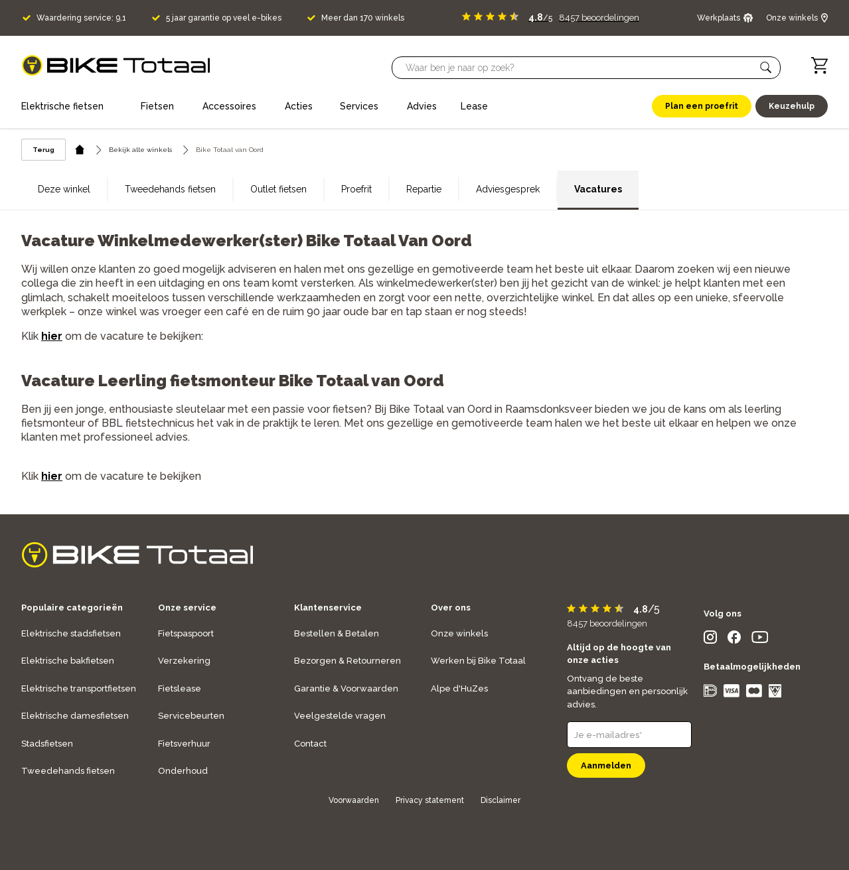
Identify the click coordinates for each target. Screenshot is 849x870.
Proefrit (356, 189)
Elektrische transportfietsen (78, 688)
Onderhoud (183, 771)
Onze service (187, 608)
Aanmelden (606, 765)
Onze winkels (459, 633)
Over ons (451, 608)
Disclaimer (500, 800)
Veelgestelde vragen (340, 716)
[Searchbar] (580, 68)
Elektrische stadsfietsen (71, 633)
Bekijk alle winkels (140, 149)
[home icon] (80, 150)
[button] (766, 68)
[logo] (115, 65)
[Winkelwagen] (819, 65)
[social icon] (710, 640)
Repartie (423, 189)
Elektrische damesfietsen (75, 716)
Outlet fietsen (278, 189)
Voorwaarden (354, 800)
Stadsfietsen (47, 744)
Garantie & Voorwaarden (346, 688)
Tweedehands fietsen (170, 189)
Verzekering (184, 661)
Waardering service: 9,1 (81, 18)
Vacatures (598, 189)
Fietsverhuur (184, 744)
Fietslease (179, 688)
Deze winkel (64, 189)
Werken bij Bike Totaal (478, 661)
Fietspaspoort (186, 633)
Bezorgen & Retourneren (347, 661)
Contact (310, 744)
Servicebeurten (191, 716)
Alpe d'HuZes (459, 688)
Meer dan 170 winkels (362, 18)
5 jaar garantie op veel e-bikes (223, 18)
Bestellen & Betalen (336, 633)
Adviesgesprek (508, 189)
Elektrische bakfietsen (67, 661)
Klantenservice (328, 608)
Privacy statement (430, 800)
